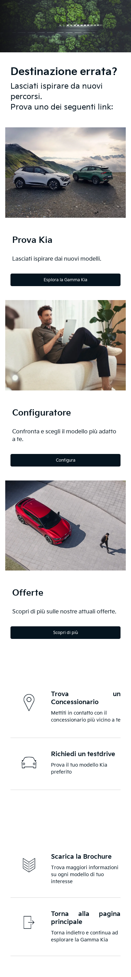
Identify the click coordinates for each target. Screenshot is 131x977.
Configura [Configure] (65, 460)
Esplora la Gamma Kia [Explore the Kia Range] (65, 280)
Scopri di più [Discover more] (65, 632)
